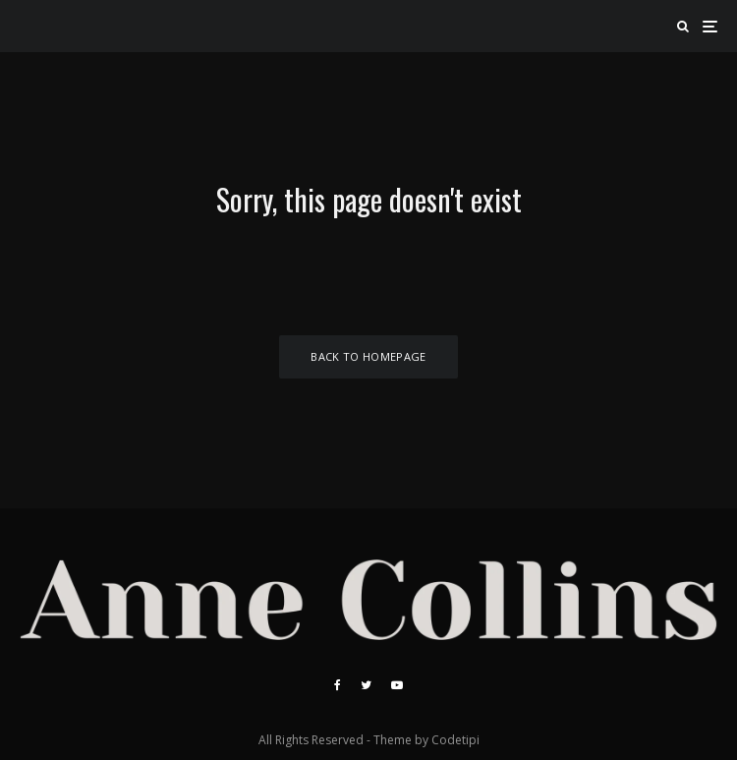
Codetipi (455, 739)
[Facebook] (337, 685)
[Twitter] (366, 685)
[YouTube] (397, 685)
